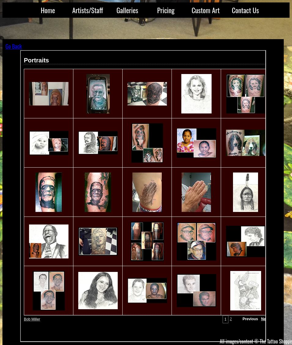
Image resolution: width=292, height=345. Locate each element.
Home (48, 10)
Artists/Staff (87, 10)
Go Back (14, 46)
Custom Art (206, 10)
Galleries (127, 10)
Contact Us (245, 10)
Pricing (166, 10)
